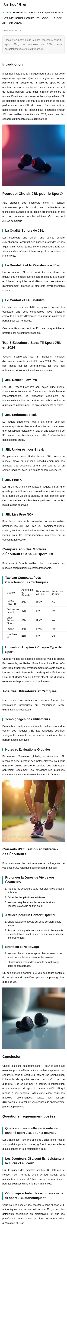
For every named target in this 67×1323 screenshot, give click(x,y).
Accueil (6, 12)
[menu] (62, 4)
